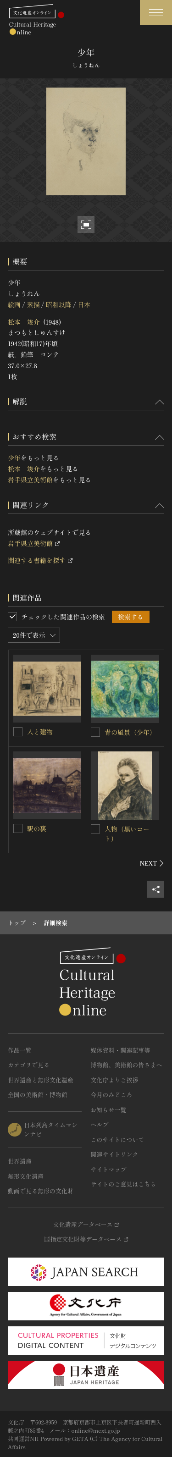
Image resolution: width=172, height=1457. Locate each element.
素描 (33, 304)
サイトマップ (109, 1169)
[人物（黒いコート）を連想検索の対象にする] (95, 828)
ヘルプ (100, 1124)
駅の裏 (36, 828)
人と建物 (40, 731)
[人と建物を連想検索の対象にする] (17, 731)
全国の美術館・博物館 (37, 1094)
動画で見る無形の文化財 (40, 1191)
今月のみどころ (112, 1094)
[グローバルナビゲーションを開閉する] (156, 12)
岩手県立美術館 (30, 479)
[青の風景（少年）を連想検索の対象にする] (95, 732)
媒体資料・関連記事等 (120, 1050)
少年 (14, 457)
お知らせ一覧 (109, 1109)
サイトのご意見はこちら (123, 1184)
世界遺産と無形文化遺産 (40, 1080)
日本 (84, 304)
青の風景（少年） (130, 732)
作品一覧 (20, 1050)
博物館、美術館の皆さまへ (126, 1064)
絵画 (14, 304)
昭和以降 (59, 304)
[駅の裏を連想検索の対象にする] (17, 828)
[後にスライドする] (152, 863)
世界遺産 (20, 1161)
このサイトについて (117, 1139)
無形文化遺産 (26, 1176)
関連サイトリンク (115, 1154)
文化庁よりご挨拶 (115, 1080)
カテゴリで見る (29, 1064)
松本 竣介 (24, 321)
